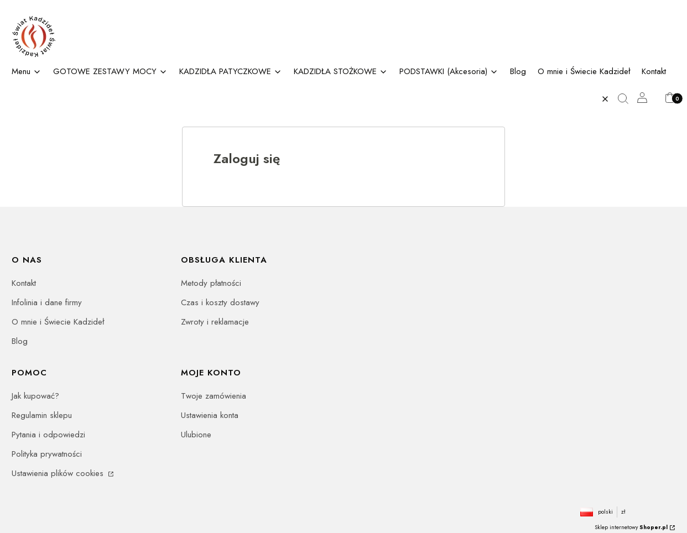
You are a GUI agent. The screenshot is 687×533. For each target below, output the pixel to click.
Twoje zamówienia (213, 396)
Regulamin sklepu (42, 415)
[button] (627, 99)
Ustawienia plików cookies (59, 473)
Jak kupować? (35, 396)
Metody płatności (211, 283)
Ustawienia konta (209, 415)
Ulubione (196, 435)
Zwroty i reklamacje (215, 322)
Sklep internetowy (631, 527)
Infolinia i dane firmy (47, 302)
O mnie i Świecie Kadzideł (58, 322)
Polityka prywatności (47, 454)
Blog (20, 341)
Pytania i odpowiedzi (48, 435)
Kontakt (24, 283)
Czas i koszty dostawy (220, 302)
